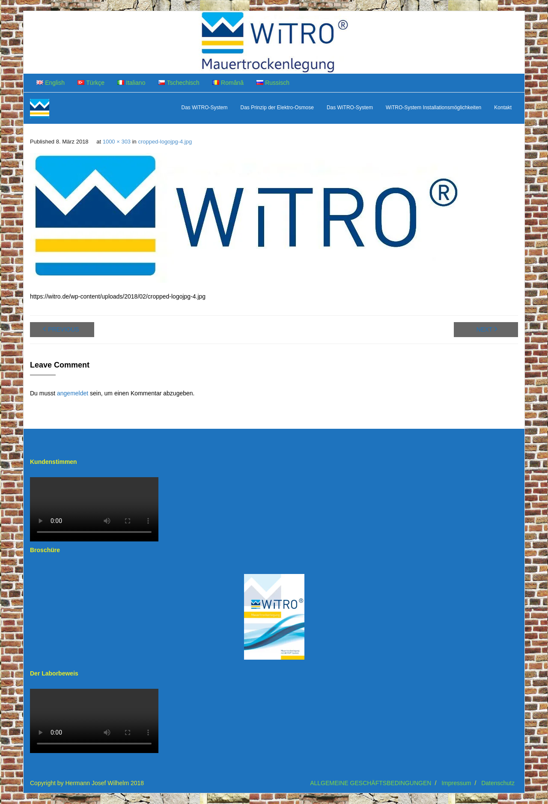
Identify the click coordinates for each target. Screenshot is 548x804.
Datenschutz (498, 783)
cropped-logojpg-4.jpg (165, 141)
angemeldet (72, 393)
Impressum (456, 783)
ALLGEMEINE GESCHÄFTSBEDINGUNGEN (370, 783)
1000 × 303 (117, 141)
